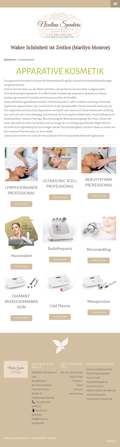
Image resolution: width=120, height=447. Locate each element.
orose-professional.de (100, 369)
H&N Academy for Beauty (101, 390)
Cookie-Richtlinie (38, 437)
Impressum (9, 437)
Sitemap (52, 437)
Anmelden (111, 440)
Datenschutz (22, 437)
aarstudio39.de (97, 394)
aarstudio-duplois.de (101, 399)
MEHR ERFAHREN (21, 204)
